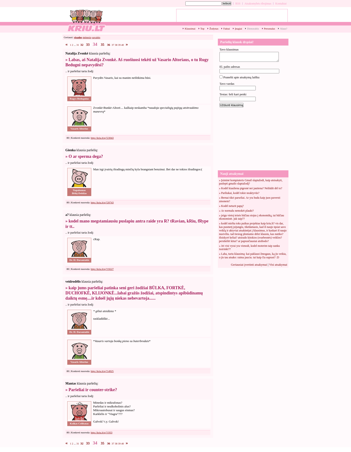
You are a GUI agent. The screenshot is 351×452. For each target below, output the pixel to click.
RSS (237, 3)
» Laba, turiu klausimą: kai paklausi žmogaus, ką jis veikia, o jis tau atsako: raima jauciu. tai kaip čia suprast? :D (252, 255)
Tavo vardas (226, 83)
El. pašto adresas (229, 66)
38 (116, 44)
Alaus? (283, 28)
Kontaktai (281, 3)
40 (122, 44)
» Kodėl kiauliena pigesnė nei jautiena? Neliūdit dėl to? (250, 188)
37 (113, 44)
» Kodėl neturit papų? (231, 206)
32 (82, 44)
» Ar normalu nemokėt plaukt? (236, 210)
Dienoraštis (253, 28)
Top (202, 28)
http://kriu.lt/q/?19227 (102, 269)
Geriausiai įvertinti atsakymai (249, 264)
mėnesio (87, 37)
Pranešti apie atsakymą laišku (241, 77)
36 (108, 44)
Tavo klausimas (229, 49)
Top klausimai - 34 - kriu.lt (86, 20)
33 (88, 44)
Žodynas (213, 28)
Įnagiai (238, 28)
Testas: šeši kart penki (232, 94)
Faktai (226, 28)
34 (95, 44)
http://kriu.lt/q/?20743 (102, 202)
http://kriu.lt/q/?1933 (101, 432)
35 (102, 44)
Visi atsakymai (278, 264)
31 (77, 44)
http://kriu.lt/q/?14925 (102, 371)
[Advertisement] (253, 138)
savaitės (96, 37)
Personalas (269, 28)
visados (78, 37)
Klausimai (190, 28)
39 (119, 44)
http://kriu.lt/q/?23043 (102, 137)
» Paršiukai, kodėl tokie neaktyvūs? (239, 193)
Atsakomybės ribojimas (257, 3)
